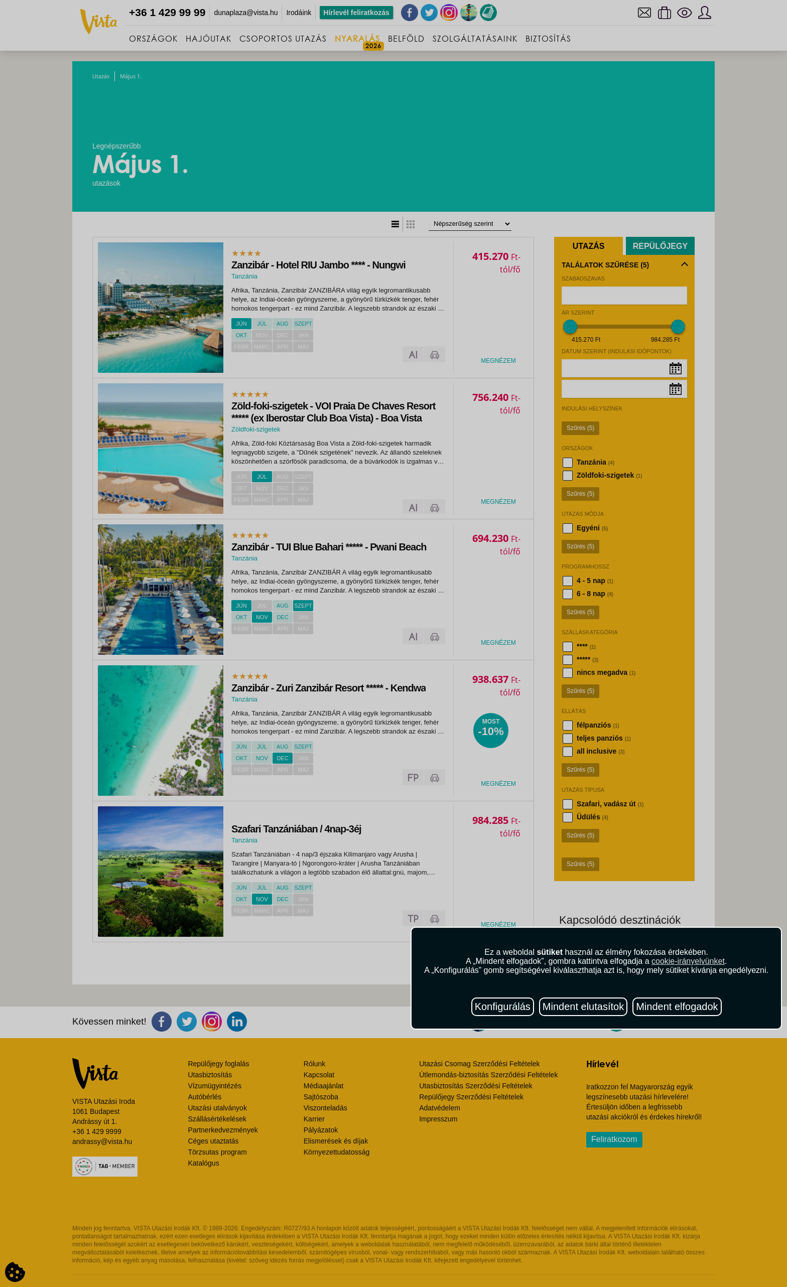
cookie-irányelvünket (688, 961)
